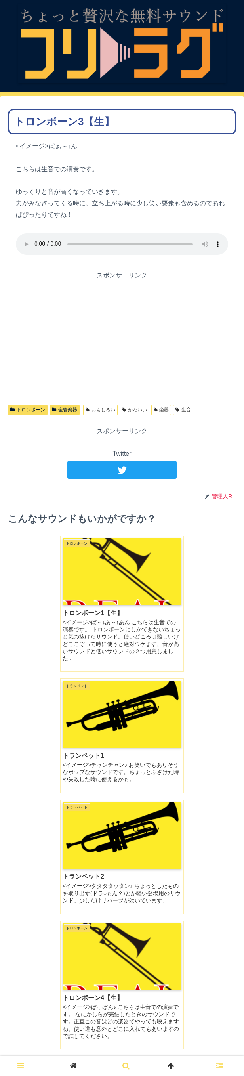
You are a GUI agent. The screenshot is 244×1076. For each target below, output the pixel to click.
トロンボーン (27, 410)
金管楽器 (64, 410)
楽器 (161, 410)
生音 (183, 410)
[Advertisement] (122, 336)
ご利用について (122, 1050)
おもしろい (100, 410)
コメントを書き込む (122, 954)
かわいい (134, 410)
